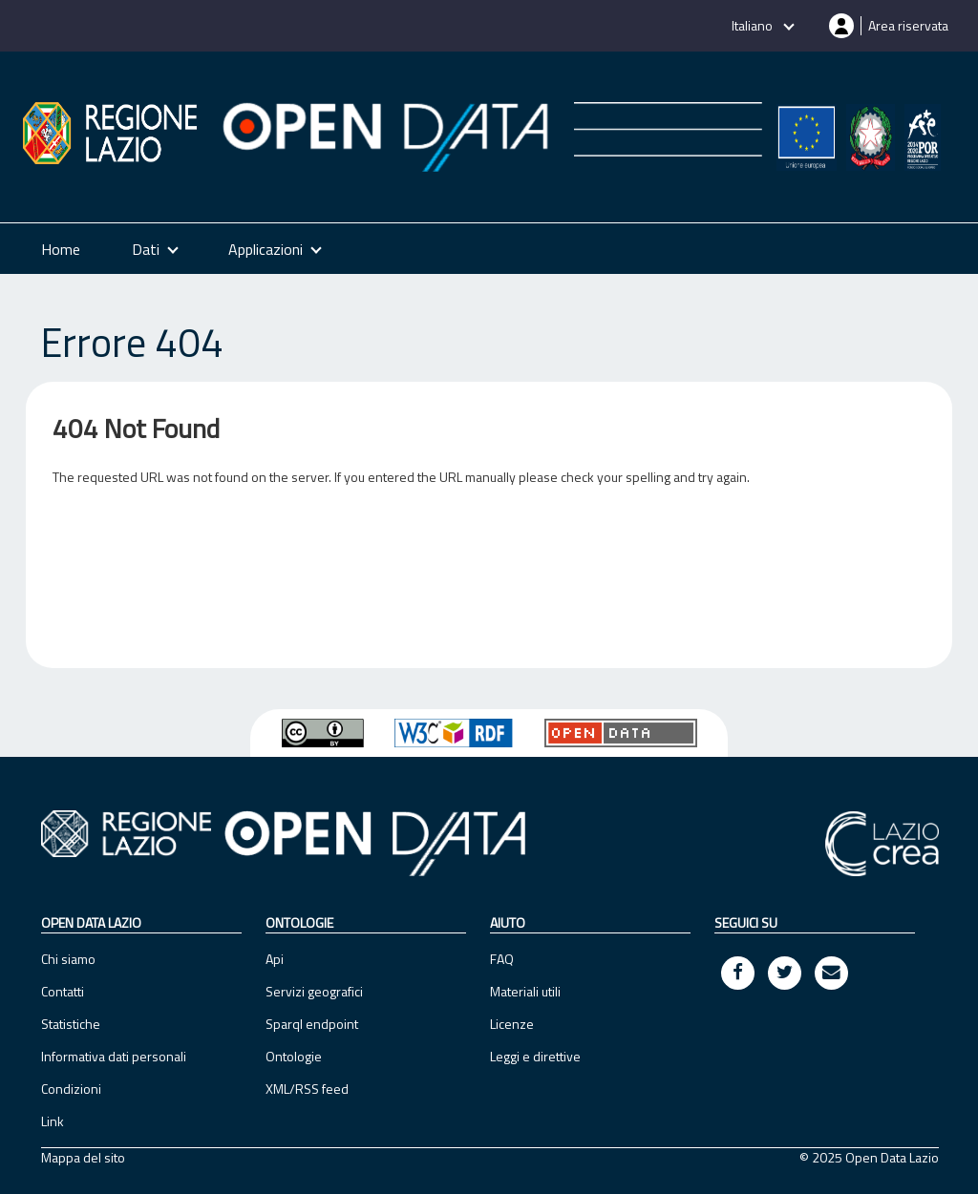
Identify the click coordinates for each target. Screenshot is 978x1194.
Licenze (512, 1024)
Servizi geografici (314, 991)
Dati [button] (145, 249)
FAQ (502, 959)
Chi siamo (68, 959)
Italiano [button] (754, 25)
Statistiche (70, 1024)
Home (60, 249)
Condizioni (71, 1089)
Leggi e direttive (535, 1056)
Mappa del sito (83, 1157)
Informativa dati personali (113, 1056)
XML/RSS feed (307, 1089)
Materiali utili (525, 991)
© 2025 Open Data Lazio (869, 1157)
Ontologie (294, 1056)
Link (52, 1121)
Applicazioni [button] (265, 249)
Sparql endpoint (312, 1024)
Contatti (62, 991)
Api (275, 959)
